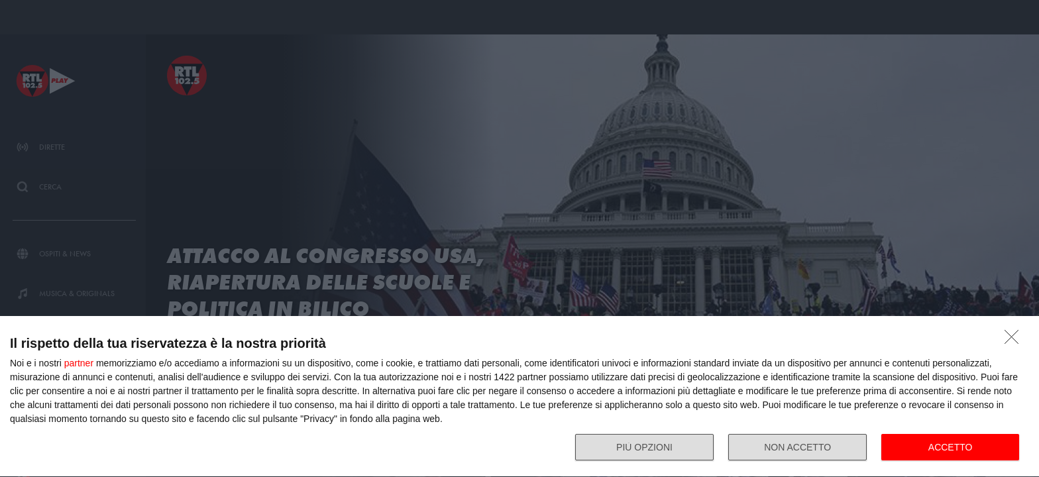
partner (78, 363)
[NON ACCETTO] (1015, 340)
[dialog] (519, 397)
